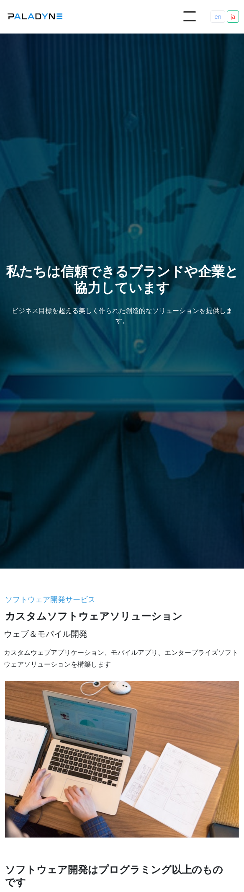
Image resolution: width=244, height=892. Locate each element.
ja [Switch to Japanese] (233, 17)
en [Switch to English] (217, 17)
